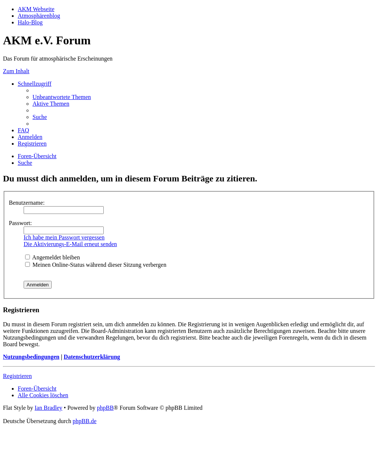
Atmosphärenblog (39, 16)
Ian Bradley (48, 408)
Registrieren (17, 376)
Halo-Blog (30, 22)
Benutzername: (27, 203)
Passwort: (20, 223)
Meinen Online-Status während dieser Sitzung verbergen (95, 265)
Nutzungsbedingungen (31, 357)
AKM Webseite (36, 9)
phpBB (105, 408)
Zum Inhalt (16, 71)
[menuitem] (61, 97)
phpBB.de (84, 421)
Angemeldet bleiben (52, 257)
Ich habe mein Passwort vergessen (64, 237)
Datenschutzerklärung (91, 357)
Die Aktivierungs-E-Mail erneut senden (70, 244)
